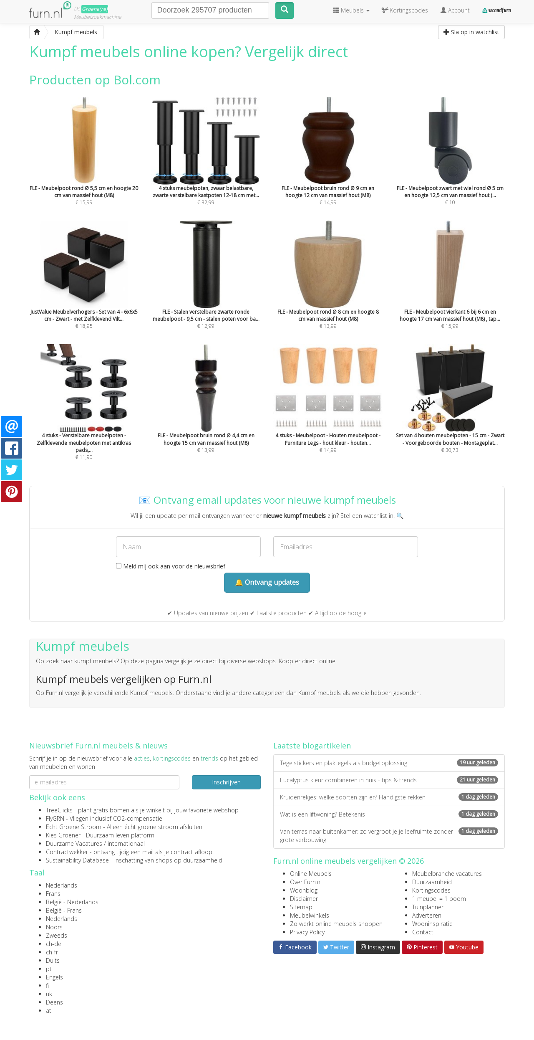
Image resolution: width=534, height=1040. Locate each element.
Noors (54, 927)
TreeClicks (59, 810)
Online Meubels (311, 874)
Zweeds (56, 935)
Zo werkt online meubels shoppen (336, 924)
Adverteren (426, 915)
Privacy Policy (307, 932)
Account (455, 10)
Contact (422, 932)
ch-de (53, 944)
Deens (54, 1002)
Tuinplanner (427, 907)
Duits (53, 960)
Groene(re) (95, 9)
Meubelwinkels (309, 915)
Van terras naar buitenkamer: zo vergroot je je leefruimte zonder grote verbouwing (389, 835)
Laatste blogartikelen (312, 746)
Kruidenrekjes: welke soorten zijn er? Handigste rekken (389, 797)
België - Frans (64, 910)
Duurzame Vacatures (74, 843)
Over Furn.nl (306, 882)
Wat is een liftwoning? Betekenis (389, 814)
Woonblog (303, 890)
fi (47, 985)
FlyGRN (55, 818)
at (48, 1011)
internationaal (126, 843)
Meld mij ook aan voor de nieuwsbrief (170, 566)
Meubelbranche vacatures (447, 874)
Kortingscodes (431, 890)
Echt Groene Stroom (73, 827)
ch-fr (52, 952)
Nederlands (61, 885)
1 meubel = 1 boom (439, 899)
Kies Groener (63, 835)
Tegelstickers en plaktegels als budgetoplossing (389, 763)
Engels (54, 977)
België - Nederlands (72, 902)
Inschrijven (226, 782)
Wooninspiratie (432, 924)
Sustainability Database (77, 860)
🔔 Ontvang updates (267, 582)
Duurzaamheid (432, 882)
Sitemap (301, 907)
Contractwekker (67, 852)
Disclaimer (304, 899)
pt (49, 969)
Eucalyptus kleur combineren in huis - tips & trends (389, 780)
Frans (53, 894)
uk (49, 994)
